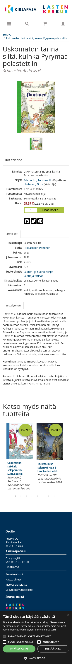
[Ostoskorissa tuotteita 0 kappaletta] (45, 24)
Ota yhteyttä (13, 558)
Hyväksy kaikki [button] (19, 648)
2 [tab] (21, 496)
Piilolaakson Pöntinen (37, 247)
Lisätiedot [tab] (12, 234)
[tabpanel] (20, 457)
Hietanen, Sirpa (33, 184)
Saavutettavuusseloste (19, 589)
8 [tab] (54, 496)
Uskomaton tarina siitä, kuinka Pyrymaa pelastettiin (37, 38)
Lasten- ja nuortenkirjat (38, 271)
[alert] (36, 637)
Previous (2, 457)
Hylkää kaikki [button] (53, 648)
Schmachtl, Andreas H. (38, 180)
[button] (36, 658)
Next (67, 457)
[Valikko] (9, 23)
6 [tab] (43, 496)
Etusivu (7, 34)
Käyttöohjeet (13, 579)
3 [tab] (26, 496)
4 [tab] (32, 496)
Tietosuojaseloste (16, 584)
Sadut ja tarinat (33, 276)
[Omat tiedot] (63, 23)
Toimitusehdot (14, 574)
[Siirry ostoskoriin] (45, 23)
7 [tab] (48, 496)
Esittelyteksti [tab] (13, 305)
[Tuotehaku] (27, 23)
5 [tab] (37, 496)
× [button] (67, 614)
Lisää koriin (50, 210)
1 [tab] (15, 496)
